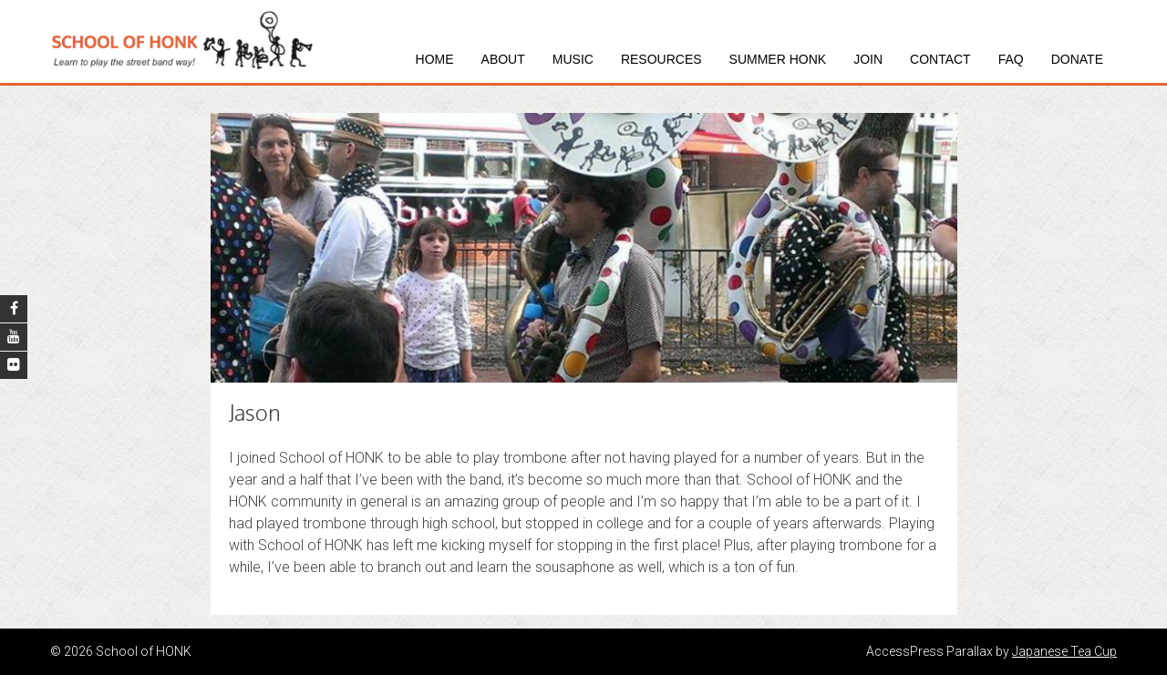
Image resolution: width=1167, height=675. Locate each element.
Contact (940, 59)
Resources (661, 59)
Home (435, 59)
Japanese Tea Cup (1064, 651)
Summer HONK (778, 59)
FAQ (1011, 59)
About (503, 59)
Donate (1077, 59)
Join (868, 59)
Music (573, 59)
